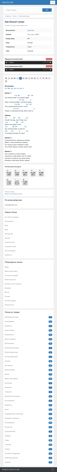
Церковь (28, 462)
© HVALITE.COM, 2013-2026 (10, 469)
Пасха (20, 194)
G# (6, 81)
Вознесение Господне (28, 348)
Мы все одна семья (11, 271)
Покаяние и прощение (28, 418)
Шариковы (30, 30)
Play (6, 62)
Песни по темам (12, 312)
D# (32, 78)
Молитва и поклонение (28, 396)
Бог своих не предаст (12, 217)
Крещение (28, 387)
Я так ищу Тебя (9, 242)
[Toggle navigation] (52, 2)
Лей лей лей (9, 234)
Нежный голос (9, 305)
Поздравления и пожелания (28, 414)
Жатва (28, 374)
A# (12, 78)
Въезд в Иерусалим (28, 357)
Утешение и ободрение (28, 453)
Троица (28, 449)
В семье (7, 296)
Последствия (9, 221)
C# (23, 78)
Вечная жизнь (28, 343)
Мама (7, 267)
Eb (35, 78)
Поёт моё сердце (10, 300)
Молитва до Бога (10, 279)
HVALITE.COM (7, 2)
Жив (6, 225)
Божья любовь (28, 330)
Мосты (7, 292)
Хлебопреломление (28, 458)
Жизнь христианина (11, 194)
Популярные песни (13, 262)
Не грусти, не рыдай (11, 275)
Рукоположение (28, 431)
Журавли (8, 288)
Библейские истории (28, 317)
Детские (28, 361)
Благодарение (28, 321)
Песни (15, 16)
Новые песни (11, 212)
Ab (6, 78)
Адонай (7, 238)
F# (43, 78)
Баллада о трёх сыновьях (13, 284)
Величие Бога (28, 335)
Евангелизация (28, 370)
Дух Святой (28, 365)
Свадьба (28, 436)
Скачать (49, 59)
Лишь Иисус (31, 34)
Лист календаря (10, 250)
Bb (14, 78)
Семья (28, 440)
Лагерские (28, 392)
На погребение (28, 401)
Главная (8, 16)
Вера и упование (28, 339)
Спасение (28, 445)
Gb (46, 78)
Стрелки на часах (10, 246)
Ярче (6, 229)
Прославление (28, 423)
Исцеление (28, 383)
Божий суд (28, 326)
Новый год (8, 255)
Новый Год (28, 405)
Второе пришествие (28, 352)
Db (26, 78)
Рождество (28, 427)
